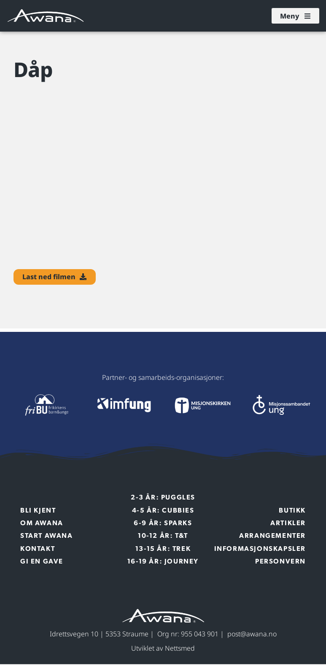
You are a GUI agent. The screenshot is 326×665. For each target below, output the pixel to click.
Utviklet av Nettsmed (163, 649)
